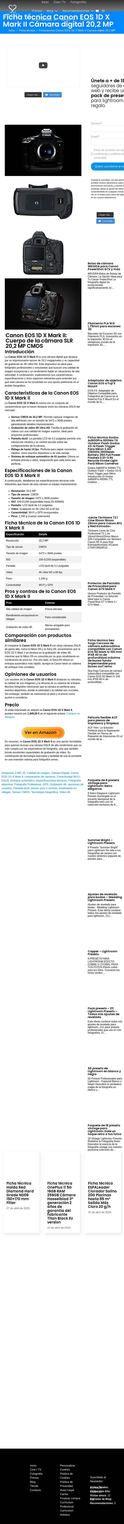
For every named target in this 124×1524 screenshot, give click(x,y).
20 (23, 773)
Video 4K (64, 792)
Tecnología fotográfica (44, 792)
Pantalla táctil (21, 788)
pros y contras (48, 788)
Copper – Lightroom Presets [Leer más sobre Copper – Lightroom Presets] (102, 952)
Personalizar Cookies (67, 1467)
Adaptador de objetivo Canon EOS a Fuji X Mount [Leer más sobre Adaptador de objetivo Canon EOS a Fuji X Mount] (105, 383)
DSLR (5, 780)
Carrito (64, 1494)
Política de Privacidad (66, 1484)
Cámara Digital (60, 773)
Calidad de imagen (38, 773)
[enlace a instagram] (103, 11)
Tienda (66, 20)
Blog (50, 11)
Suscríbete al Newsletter (98, 1479)
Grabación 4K (58, 784)
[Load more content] (33, 95)
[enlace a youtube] (97, 11)
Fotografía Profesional (27, 784)
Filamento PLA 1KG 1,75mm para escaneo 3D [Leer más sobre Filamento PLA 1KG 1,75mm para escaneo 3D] (104, 326)
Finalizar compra (70, 1498)
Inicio (45, 2)
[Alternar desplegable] (56, 10)
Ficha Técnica (42, 20)
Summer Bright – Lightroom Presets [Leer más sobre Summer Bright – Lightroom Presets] (101, 841)
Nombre (96, 123)
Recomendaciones (75, 11)
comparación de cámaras (40, 776)
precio (34, 788)
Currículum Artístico (66, 1512)
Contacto (87, 20)
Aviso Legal (67, 1490)
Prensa (37, 11)
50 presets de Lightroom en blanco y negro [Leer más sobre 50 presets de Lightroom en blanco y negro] (104, 1071)
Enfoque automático (22, 780)
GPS (45, 784)
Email (94, 136)
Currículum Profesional (67, 1504)
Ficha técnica (27, 30)
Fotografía (78, 2)
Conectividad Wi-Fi (68, 776)
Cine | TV (60, 2)
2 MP (18, 773)
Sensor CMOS (21, 792)
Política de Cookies (66, 1475)
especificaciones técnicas (51, 780)
